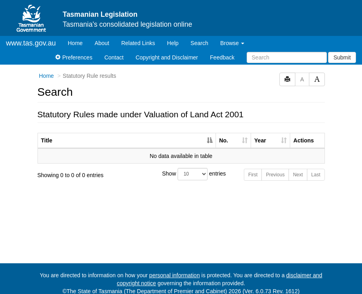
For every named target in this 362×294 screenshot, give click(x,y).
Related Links (138, 36)
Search (199, 36)
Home (78, 35)
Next (298, 168)
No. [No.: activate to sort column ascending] (223, 133)
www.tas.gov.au (31, 36)
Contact (113, 50)
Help (173, 36)
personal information (174, 268)
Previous (275, 168)
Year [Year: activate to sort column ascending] (260, 133)
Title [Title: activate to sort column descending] (47, 133)
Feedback (222, 50)
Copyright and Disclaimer (167, 50)
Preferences (73, 50)
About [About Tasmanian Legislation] (102, 36)
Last (315, 168)
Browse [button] (232, 36)
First (252, 168)
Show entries (181, 167)
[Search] (287, 50)
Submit (342, 50)
